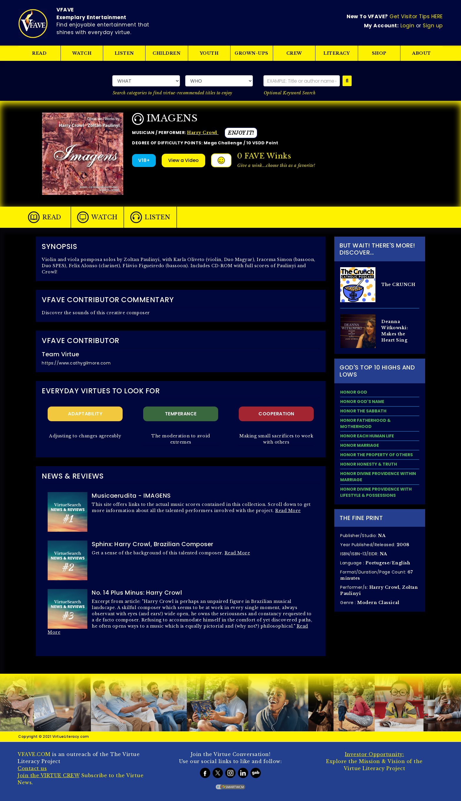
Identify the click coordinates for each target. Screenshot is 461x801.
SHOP (379, 53)
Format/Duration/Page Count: (376, 575)
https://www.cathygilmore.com (76, 363)
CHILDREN (167, 53)
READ (39, 53)
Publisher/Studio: (362, 536)
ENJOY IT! (241, 133)
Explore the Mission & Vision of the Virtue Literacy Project (374, 761)
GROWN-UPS (252, 53)
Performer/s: (379, 590)
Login (407, 25)
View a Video (183, 160)
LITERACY (337, 53)
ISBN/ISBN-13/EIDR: (363, 554)
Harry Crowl (202, 132)
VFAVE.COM (34, 754)
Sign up (433, 25)
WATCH (82, 53)
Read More (288, 510)
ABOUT (421, 53)
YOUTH (209, 53)
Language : (375, 563)
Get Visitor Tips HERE (416, 16)
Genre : (369, 603)
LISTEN (124, 53)
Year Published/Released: (375, 545)
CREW (294, 53)
